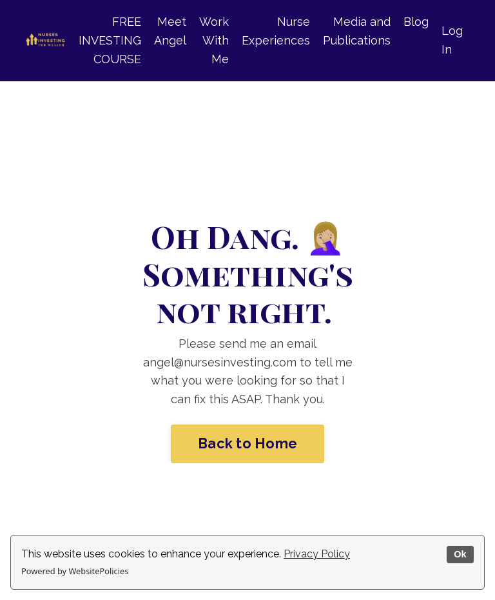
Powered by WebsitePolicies (74, 571)
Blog (416, 21)
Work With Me (214, 40)
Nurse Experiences (276, 31)
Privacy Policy (317, 554)
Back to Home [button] (247, 443)
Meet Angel (170, 31)
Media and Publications (357, 31)
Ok (460, 554)
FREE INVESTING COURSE (110, 40)
